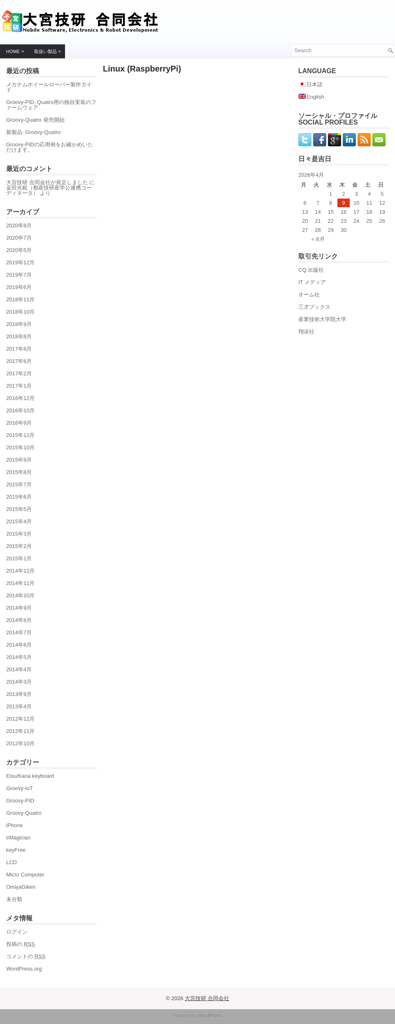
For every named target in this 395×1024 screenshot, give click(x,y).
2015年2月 (19, 546)
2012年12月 (20, 719)
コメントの (25, 956)
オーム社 (309, 294)
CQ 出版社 (311, 270)
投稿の (20, 944)
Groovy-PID (20, 800)
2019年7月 (19, 275)
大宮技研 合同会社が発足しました (47, 182)
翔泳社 (306, 331)
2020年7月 (19, 238)
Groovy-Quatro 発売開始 (35, 120)
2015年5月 (19, 509)
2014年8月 (19, 620)
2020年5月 (19, 250)
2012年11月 (20, 731)
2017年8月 (19, 349)
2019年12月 (20, 262)
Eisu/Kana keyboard (30, 776)
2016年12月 (20, 398)
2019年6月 (19, 287)
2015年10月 (20, 447)
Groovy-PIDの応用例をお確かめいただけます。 (49, 147)
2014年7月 (19, 632)
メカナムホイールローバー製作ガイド (49, 87)
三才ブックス (314, 307)
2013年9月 (19, 694)
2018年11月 (20, 299)
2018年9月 (19, 324)
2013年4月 (19, 706)
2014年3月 (19, 682)
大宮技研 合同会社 (207, 998)
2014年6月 (19, 645)
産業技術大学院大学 (322, 319)
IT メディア (312, 282)
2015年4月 (19, 521)
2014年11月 (20, 583)
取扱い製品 (49, 49)
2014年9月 (19, 608)
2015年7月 (19, 484)
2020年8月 (19, 225)
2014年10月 (20, 595)
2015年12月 (20, 435)
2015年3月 (19, 534)
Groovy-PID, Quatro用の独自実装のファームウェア (51, 105)
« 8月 (317, 239)
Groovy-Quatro (24, 813)
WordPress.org (24, 969)
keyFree (16, 850)
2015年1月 (19, 558)
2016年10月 (20, 410)
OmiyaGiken (21, 887)
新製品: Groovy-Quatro (33, 132)
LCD (11, 862)
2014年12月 (20, 571)
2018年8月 (19, 336)
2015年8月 (19, 472)
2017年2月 (19, 373)
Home (17, 49)
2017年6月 (19, 361)
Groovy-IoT (19, 788)
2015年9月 (19, 460)
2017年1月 (19, 386)
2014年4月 (19, 669)
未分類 (14, 899)
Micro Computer (25, 874)
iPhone (14, 825)
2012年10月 (20, 743)
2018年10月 (20, 312)
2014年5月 (19, 657)
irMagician (18, 837)
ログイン (17, 932)
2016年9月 (19, 423)
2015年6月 (19, 497)
